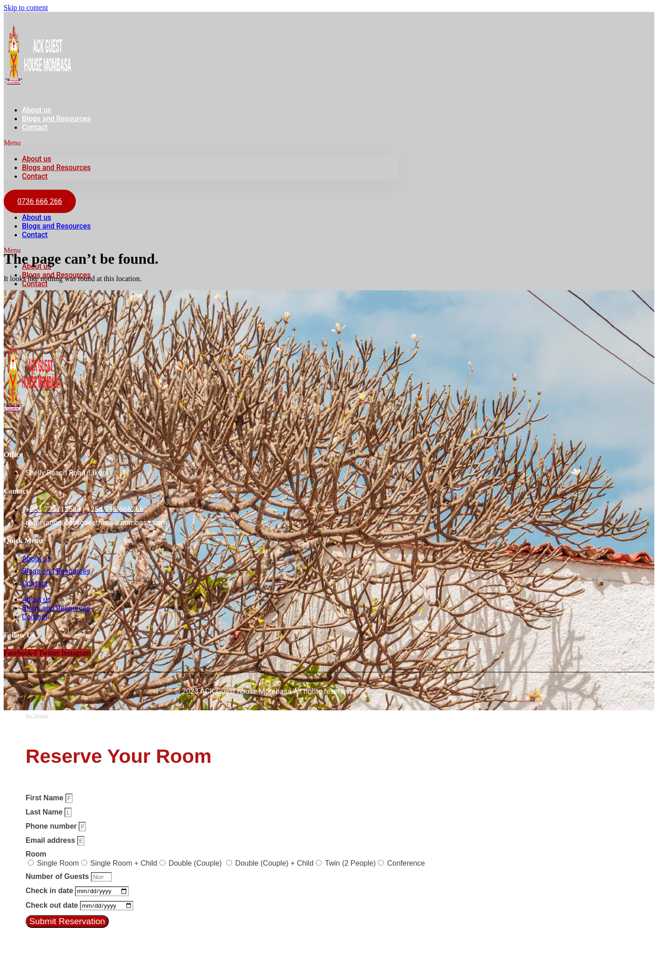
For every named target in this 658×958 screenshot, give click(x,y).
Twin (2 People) (350, 863)
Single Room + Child (123, 863)
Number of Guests (58, 876)
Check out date (53, 905)
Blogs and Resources (56, 118)
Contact (35, 127)
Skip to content (26, 7)
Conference (406, 863)
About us (36, 158)
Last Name (45, 812)
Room (36, 854)
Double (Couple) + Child (274, 863)
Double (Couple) (196, 863)
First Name (45, 798)
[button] (201, 143)
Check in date (50, 890)
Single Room (58, 863)
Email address (51, 840)
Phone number (52, 826)
